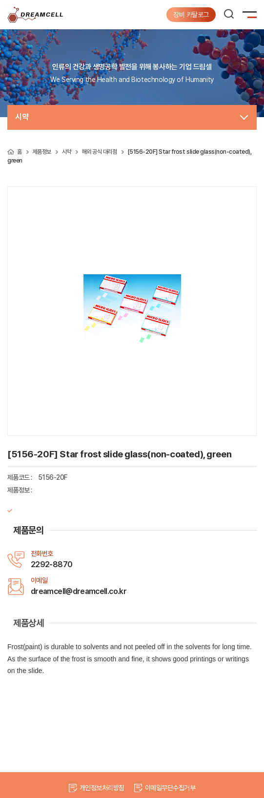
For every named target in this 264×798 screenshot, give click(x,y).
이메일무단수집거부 (170, 788)
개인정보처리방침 (102, 788)
